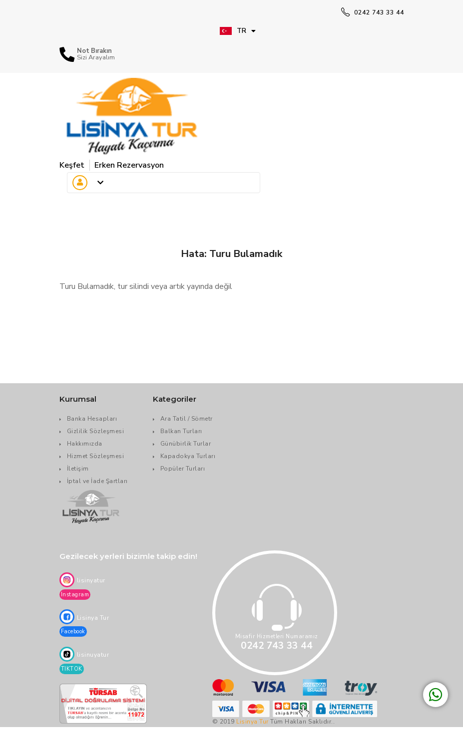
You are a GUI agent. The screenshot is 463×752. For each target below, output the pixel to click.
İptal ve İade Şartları (97, 481)
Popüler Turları (182, 469)
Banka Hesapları (92, 419)
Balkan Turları (181, 431)
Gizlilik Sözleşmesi (95, 431)
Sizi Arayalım (96, 57)
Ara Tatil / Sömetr (186, 419)
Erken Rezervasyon (129, 165)
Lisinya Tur (252, 722)
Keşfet (71, 165)
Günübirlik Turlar (185, 444)
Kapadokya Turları (188, 456)
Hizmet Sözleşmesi (95, 456)
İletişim (78, 469)
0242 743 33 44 (372, 12)
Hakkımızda (84, 444)
